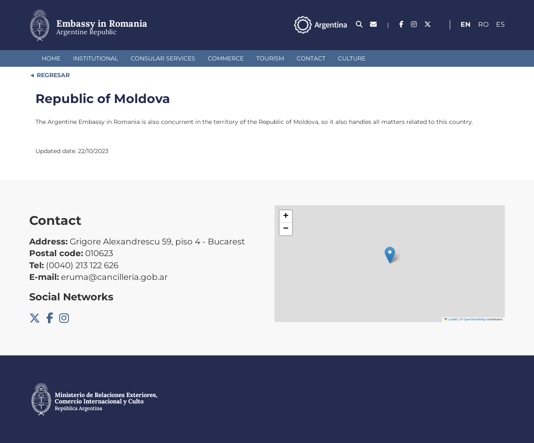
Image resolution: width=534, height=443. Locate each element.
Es (500, 24)
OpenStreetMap (474, 319)
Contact (311, 58)
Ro (483, 24)
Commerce (226, 58)
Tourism (270, 58)
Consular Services (163, 58)
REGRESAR (52, 75)
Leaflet (451, 319)
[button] (390, 255)
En (466, 24)
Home (51, 58)
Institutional (95, 58)
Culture (351, 58)
